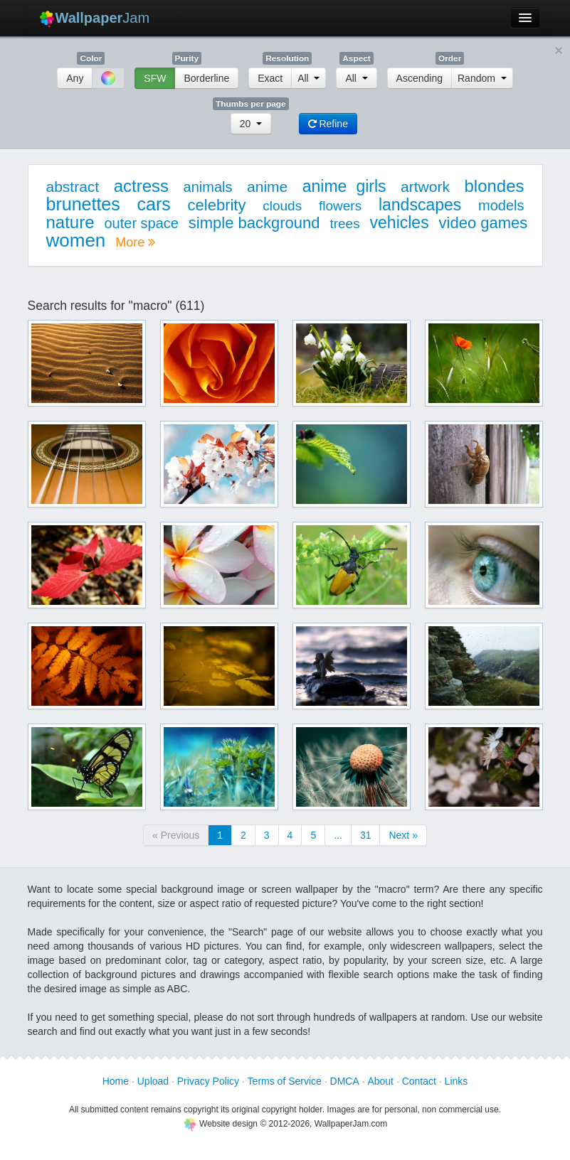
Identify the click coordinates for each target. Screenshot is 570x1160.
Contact (419, 1081)
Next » (403, 835)
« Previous (175, 835)
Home (115, 1081)
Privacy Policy (208, 1081)
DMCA (344, 1081)
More (135, 242)
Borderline (206, 78)
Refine (328, 123)
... (338, 835)
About (380, 1081)
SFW (155, 78)
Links (456, 1081)
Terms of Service (285, 1081)
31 (365, 835)
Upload (153, 1081)
